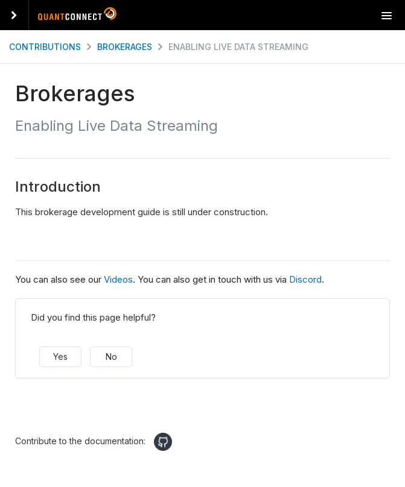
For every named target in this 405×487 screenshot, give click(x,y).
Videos (118, 279)
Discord (305, 279)
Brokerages (124, 47)
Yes (60, 356)
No (111, 356)
